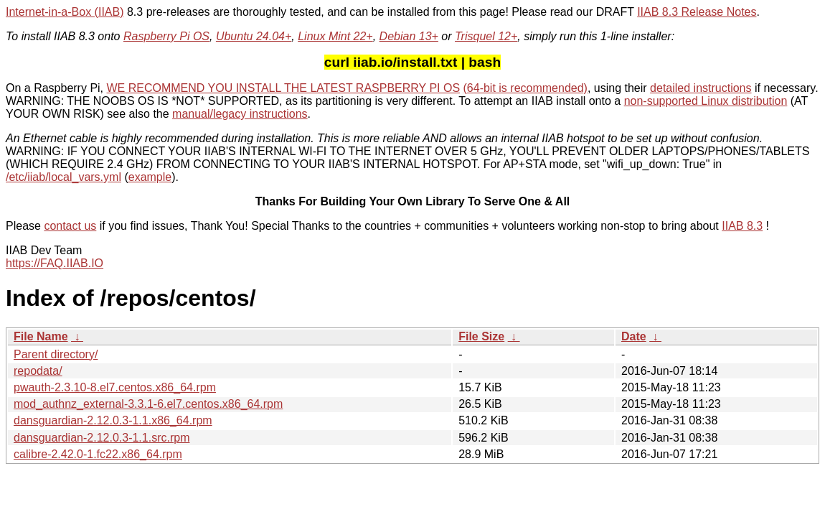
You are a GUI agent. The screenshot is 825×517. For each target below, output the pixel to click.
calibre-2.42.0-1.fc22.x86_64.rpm (98, 454)
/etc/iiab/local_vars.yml (63, 177)
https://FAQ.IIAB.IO (54, 263)
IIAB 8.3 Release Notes (696, 12)
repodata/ (38, 371)
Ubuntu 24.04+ (253, 36)
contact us (70, 226)
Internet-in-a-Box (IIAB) (65, 12)
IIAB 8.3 (742, 226)
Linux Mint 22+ (335, 36)
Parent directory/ (56, 354)
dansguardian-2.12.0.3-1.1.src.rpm (101, 438)
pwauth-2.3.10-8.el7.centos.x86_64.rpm (115, 387)
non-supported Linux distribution (706, 101)
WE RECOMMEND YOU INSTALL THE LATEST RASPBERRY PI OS (284, 88)
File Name (41, 336)
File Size (481, 336)
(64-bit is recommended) (525, 88)
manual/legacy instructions (240, 114)
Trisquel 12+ (486, 36)
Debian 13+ (409, 36)
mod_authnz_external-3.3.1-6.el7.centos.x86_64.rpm (148, 404)
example (149, 177)
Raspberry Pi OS (166, 36)
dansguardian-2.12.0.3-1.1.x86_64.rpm (113, 420)
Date (633, 336)
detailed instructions (700, 88)
